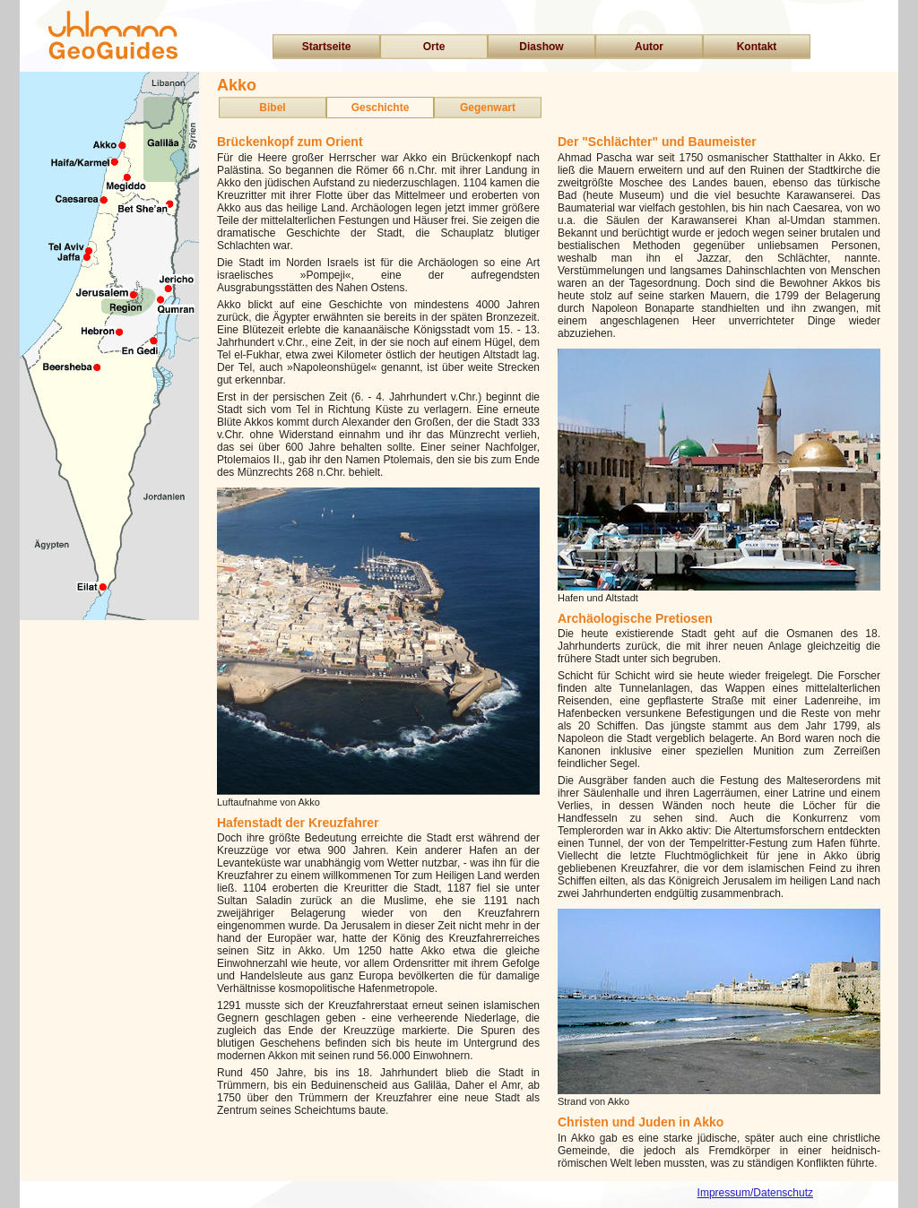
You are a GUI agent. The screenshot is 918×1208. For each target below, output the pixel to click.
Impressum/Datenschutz (755, 1192)
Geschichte (380, 107)
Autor (649, 46)
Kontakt (757, 46)
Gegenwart (487, 107)
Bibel (272, 107)
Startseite (326, 46)
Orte (434, 46)
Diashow (541, 46)
